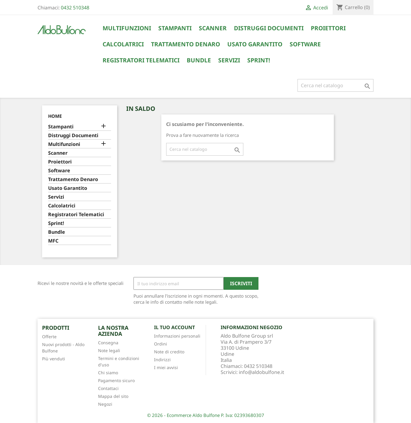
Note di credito (169, 352)
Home (55, 116)
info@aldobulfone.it (261, 372)
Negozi (105, 404)
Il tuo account (174, 327)
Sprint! (258, 60)
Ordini (160, 344)
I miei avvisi (166, 367)
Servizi (229, 60)
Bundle (199, 60)
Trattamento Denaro (185, 44)
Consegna (108, 342)
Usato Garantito (254, 44)
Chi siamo (108, 372)
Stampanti (175, 28)
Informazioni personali (177, 336)
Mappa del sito (113, 396)
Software (305, 44)
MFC (53, 241)
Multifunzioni (127, 28)
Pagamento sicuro (116, 380)
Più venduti (53, 359)
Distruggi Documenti (269, 28)
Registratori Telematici (141, 60)
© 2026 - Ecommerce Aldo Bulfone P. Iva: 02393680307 (205, 415)
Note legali (109, 350)
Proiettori (328, 28)
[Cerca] (335, 85)
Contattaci (108, 388)
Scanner (213, 28)
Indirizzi (162, 359)
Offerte (49, 336)
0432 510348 (75, 7)
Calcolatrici (123, 44)
